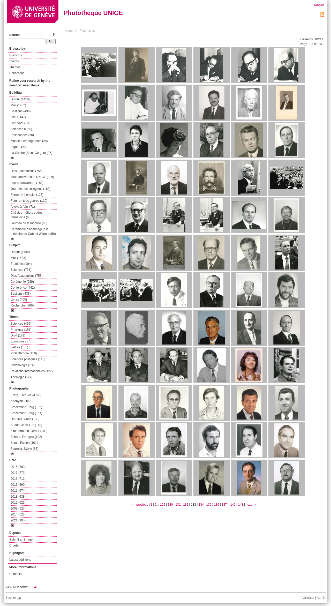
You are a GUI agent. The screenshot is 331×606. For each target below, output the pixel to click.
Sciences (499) (21, 323)
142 (233, 504)
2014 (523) (18, 514)
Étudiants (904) (21, 264)
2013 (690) (18, 485)
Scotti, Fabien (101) (24, 443)
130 (170, 504)
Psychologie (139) (23, 365)
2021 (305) (18, 520)
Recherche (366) (22, 305)
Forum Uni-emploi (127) (27, 195)
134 (201, 504)
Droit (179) (18, 335)
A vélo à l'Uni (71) (23, 206)
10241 (33, 587)
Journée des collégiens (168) (30, 189)
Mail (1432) (18, 105)
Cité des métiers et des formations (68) (26, 215)
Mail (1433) (18, 258)
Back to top (13, 598)
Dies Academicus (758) (26, 276)
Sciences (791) (21, 270)
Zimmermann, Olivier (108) (29, 431)
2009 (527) (18, 508)
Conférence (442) (23, 287)
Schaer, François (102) (26, 437)
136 (216, 504)
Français (318, 5)
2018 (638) (18, 496)
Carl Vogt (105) (21, 123)
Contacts (15, 574)
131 (177, 504)
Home (68, 31)
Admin (321, 598)
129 (162, 504)
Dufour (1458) (20, 99)
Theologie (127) (21, 377)
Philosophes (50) (22, 135)
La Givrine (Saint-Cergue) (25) (31, 153)
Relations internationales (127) (32, 371)
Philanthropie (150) (24, 353)
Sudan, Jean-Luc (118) (26, 425)
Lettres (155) (19, 347)
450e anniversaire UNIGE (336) (32, 177)
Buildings (15, 55)
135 (209, 504)
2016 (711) (18, 479)
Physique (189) (21, 329)
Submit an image (21, 539)
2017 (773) (18, 473)
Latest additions (20, 560)
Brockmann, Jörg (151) (26, 413)
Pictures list (87, 31)
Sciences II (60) (21, 129)
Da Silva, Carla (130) (25, 419)
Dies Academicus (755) (26, 171)
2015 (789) (18, 467)
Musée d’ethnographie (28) (29, 141)
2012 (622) (18, 502)
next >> (251, 504)
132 (185, 504)
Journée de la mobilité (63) (29, 223)
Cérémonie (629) (22, 281)
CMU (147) (18, 117)
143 (240, 504)
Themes (14, 67)
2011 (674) (18, 490)
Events (14, 61)
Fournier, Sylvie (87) (24, 449)
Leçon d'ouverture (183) (27, 183)
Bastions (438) (21, 111)
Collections (17, 73)
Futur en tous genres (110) (29, 201)
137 (224, 504)
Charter (14, 545)
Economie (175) (22, 341)
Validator (308, 598)
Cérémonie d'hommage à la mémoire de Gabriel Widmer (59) (33, 231)
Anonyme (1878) (22, 401)
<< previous (140, 504)
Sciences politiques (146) (28, 359)
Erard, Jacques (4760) (26, 395)
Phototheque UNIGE (93, 12)
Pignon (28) (19, 147)
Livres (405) (19, 299)
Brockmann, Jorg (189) (26, 407)
